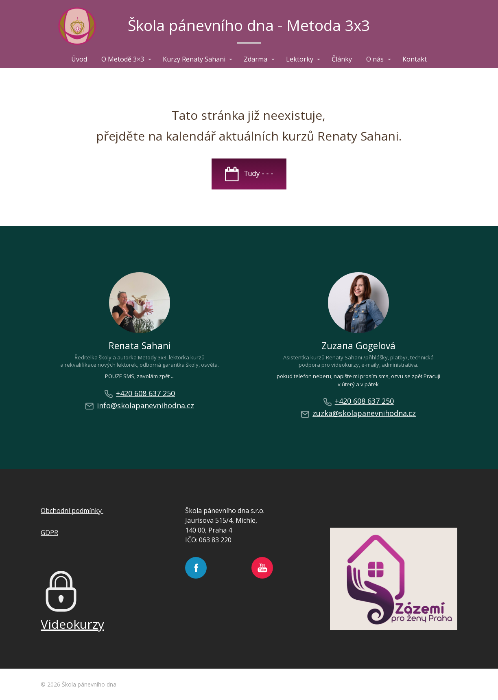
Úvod (79, 59)
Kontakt (414, 59)
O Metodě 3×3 (122, 59)
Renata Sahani (140, 345)
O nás (375, 59)
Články (342, 59)
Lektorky (299, 59)
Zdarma (255, 59)
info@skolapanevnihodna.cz (139, 406)
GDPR (49, 532)
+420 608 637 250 (139, 393)
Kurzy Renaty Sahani (194, 59)
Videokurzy (72, 624)
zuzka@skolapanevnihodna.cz (358, 413)
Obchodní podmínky (72, 510)
